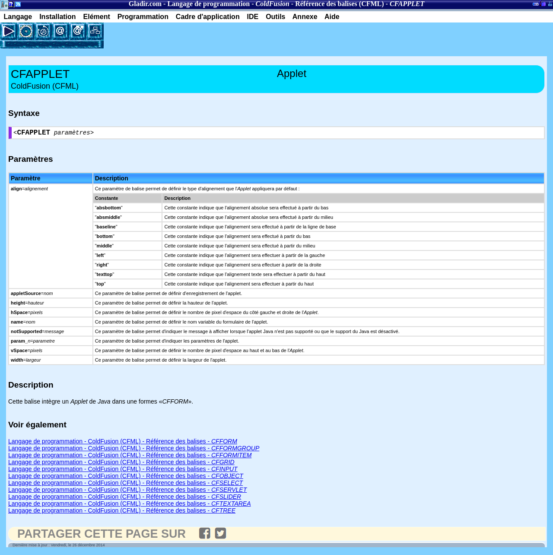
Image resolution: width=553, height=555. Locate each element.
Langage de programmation (208, 3)
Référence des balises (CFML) (339, 3)
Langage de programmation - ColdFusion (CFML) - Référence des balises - (122, 443)
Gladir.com (145, 3)
